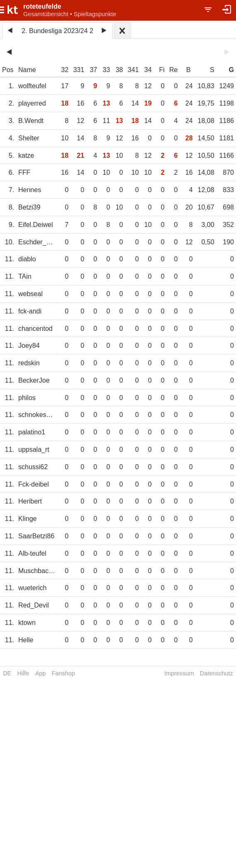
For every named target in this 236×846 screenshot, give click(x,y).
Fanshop (63, 673)
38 (119, 69)
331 (78, 69)
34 (148, 69)
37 (93, 69)
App (40, 673)
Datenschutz (216, 673)
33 (106, 69)
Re (173, 69)
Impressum (179, 673)
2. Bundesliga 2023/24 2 (57, 30)
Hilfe (23, 673)
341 (133, 69)
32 (64, 69)
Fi (161, 69)
